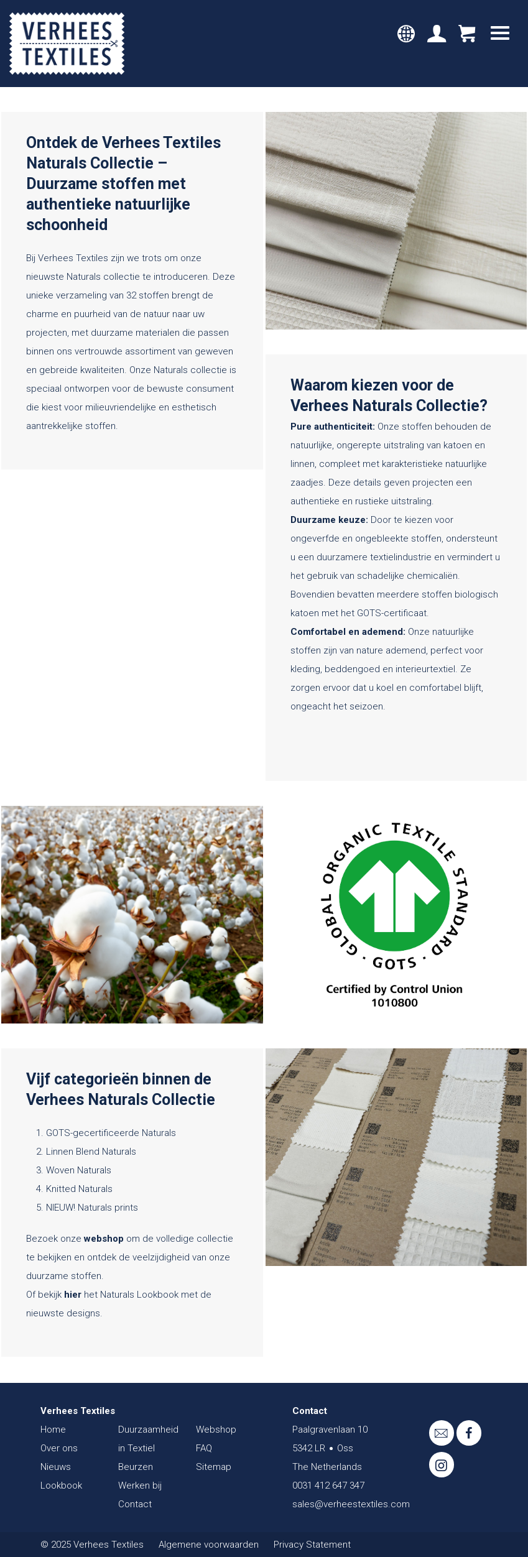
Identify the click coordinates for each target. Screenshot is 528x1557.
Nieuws (55, 1466)
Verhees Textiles (66, 43)
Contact (135, 1504)
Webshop (216, 1429)
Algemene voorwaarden (209, 1544)
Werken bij (140, 1485)
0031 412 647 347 (328, 1485)
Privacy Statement (312, 1544)
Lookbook (61, 1485)
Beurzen (135, 1466)
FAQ (204, 1448)
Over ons (59, 1448)
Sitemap (213, 1466)
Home (53, 1429)
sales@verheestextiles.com (351, 1504)
